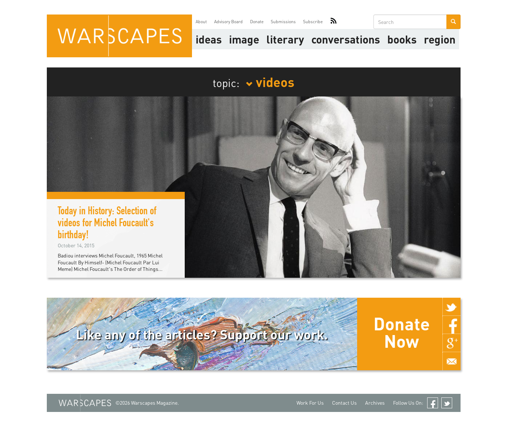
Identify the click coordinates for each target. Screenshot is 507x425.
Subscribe (313, 21)
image (244, 39)
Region (439, 39)
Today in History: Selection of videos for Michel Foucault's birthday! (107, 224)
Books (402, 39)
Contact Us (344, 403)
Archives (375, 403)
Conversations (345, 39)
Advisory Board (228, 21)
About (201, 21)
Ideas (209, 39)
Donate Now (401, 332)
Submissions (283, 21)
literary (285, 39)
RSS (333, 22)
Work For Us (310, 403)
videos (270, 82)
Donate (256, 21)
